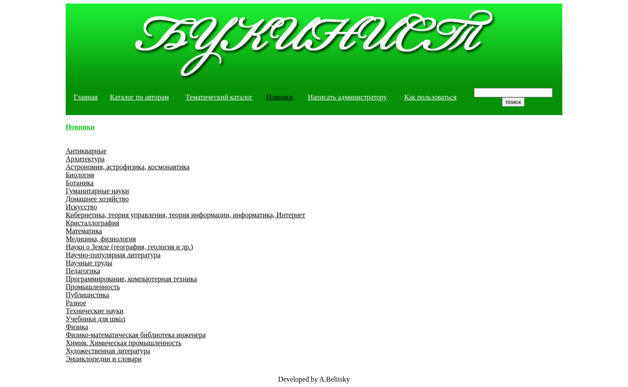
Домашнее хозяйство (97, 199)
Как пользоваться (430, 97)
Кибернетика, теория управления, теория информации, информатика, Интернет (185, 215)
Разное (76, 303)
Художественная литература (108, 351)
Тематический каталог (219, 97)
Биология (80, 175)
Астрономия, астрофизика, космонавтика (128, 167)
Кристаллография (92, 223)
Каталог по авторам (139, 97)
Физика (77, 327)
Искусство (81, 207)
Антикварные (86, 151)
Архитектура (85, 159)
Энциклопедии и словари (104, 359)
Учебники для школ (96, 319)
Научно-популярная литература (113, 255)
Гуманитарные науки (97, 191)
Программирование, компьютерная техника (131, 279)
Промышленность (93, 287)
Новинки (279, 97)
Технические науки (94, 311)
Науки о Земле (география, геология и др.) (129, 247)
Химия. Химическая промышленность (124, 343)
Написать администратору (347, 97)
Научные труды (89, 263)
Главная (86, 97)
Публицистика (87, 295)
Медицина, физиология (101, 239)
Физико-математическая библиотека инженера (135, 335)
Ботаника (80, 183)
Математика (84, 231)
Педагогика (83, 271)
